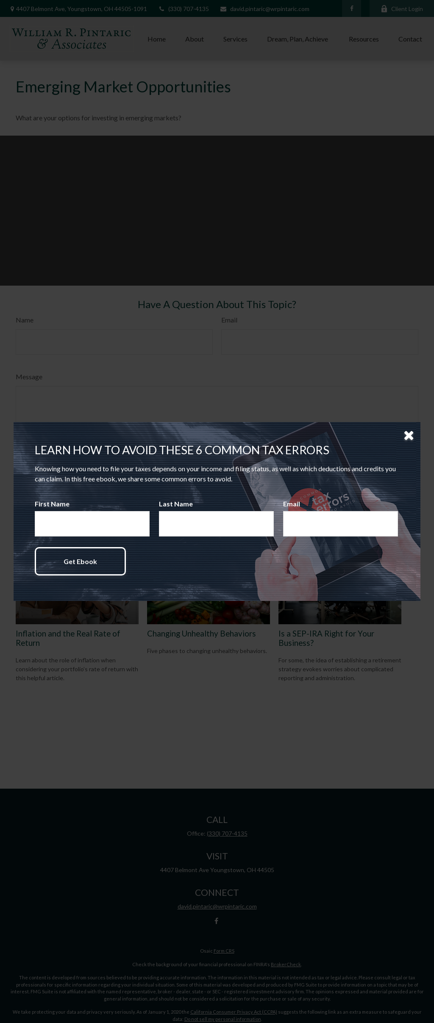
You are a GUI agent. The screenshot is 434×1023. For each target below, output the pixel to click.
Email (291, 504)
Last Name (176, 504)
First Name (52, 504)
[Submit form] (80, 561)
